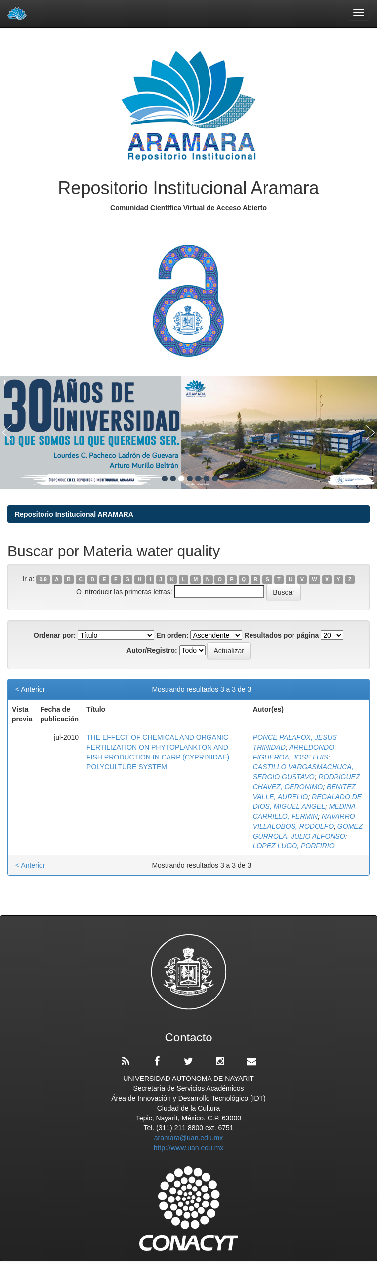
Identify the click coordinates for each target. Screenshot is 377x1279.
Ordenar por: (55, 635)
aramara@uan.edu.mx (188, 1138)
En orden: (172, 635)
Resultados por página (281, 635)
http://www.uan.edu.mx (189, 1148)
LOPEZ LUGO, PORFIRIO (294, 846)
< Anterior (30, 689)
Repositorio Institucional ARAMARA (74, 514)
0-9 (43, 579)
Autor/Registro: (151, 650)
